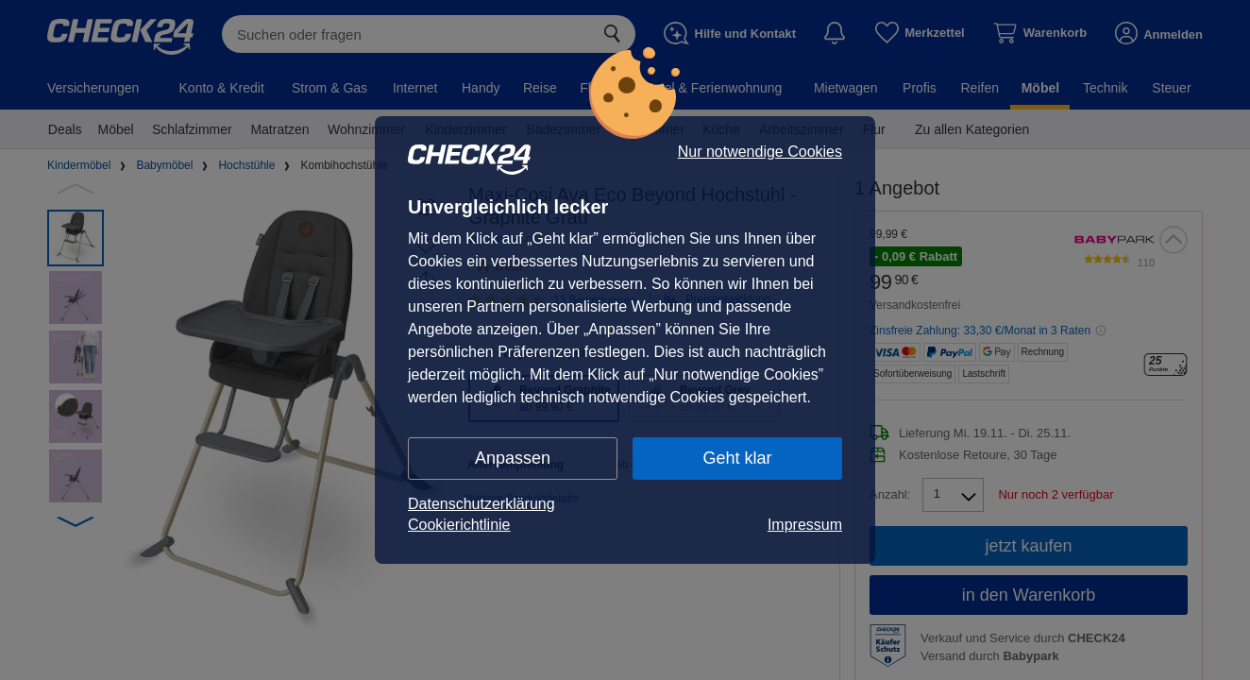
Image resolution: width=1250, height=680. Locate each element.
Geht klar (736, 458)
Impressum (805, 525)
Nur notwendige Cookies (760, 152)
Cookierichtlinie (459, 525)
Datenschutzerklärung (481, 504)
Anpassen (512, 458)
